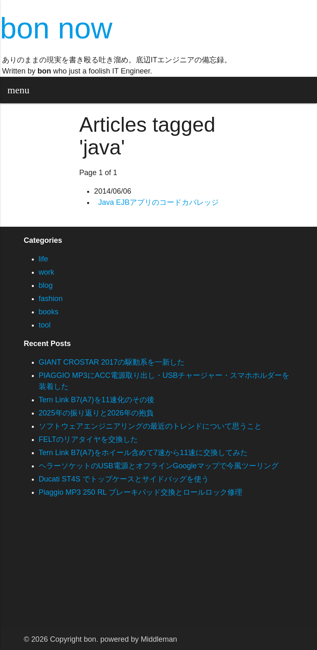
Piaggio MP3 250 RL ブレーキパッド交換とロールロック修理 (140, 492)
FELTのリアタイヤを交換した (88, 439)
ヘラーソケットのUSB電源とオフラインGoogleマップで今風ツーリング (159, 466)
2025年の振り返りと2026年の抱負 (96, 413)
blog (46, 285)
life (43, 259)
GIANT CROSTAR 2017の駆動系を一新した (112, 362)
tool (45, 325)
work (46, 272)
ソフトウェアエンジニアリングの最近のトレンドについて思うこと (150, 426)
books (49, 312)
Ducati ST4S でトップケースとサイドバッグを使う (124, 479)
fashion (51, 298)
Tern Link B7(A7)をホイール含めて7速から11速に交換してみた (143, 452)
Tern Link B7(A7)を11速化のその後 (96, 400)
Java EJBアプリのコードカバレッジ (158, 202)
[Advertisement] (158, 571)
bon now (56, 28)
